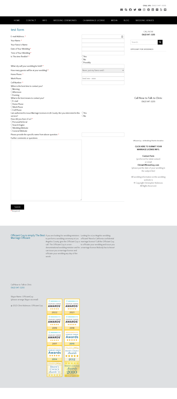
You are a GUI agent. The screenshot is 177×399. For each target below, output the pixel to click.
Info (44, 20)
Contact (31, 20)
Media (114, 20)
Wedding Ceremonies (65, 20)
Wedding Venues (145, 20)
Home (17, 20)
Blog (126, 20)
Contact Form (148, 156)
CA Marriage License (94, 20)
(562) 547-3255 (148, 35)
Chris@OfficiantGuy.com (148, 165)
